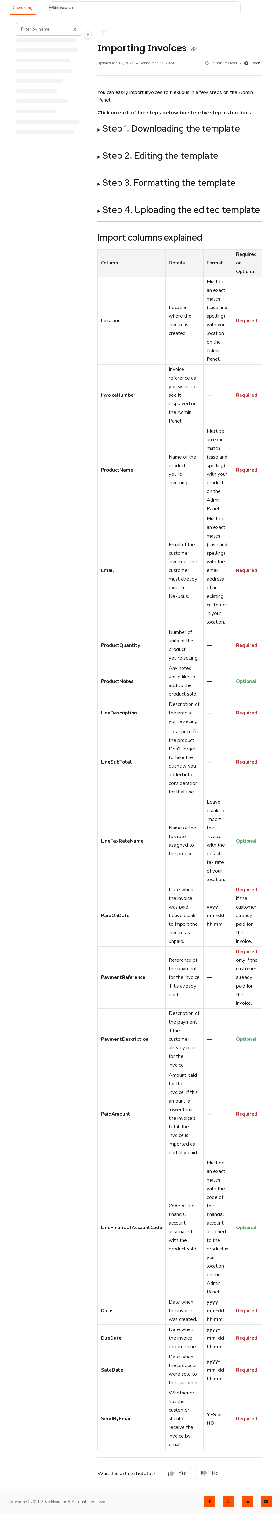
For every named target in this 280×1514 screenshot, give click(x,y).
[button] (23, 7)
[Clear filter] (75, 29)
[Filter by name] (49, 29)
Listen (252, 63)
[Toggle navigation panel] (88, 35)
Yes (177, 1473)
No (209, 1473)
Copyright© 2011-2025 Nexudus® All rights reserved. (57, 1501)
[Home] (103, 32)
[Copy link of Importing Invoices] (194, 49)
